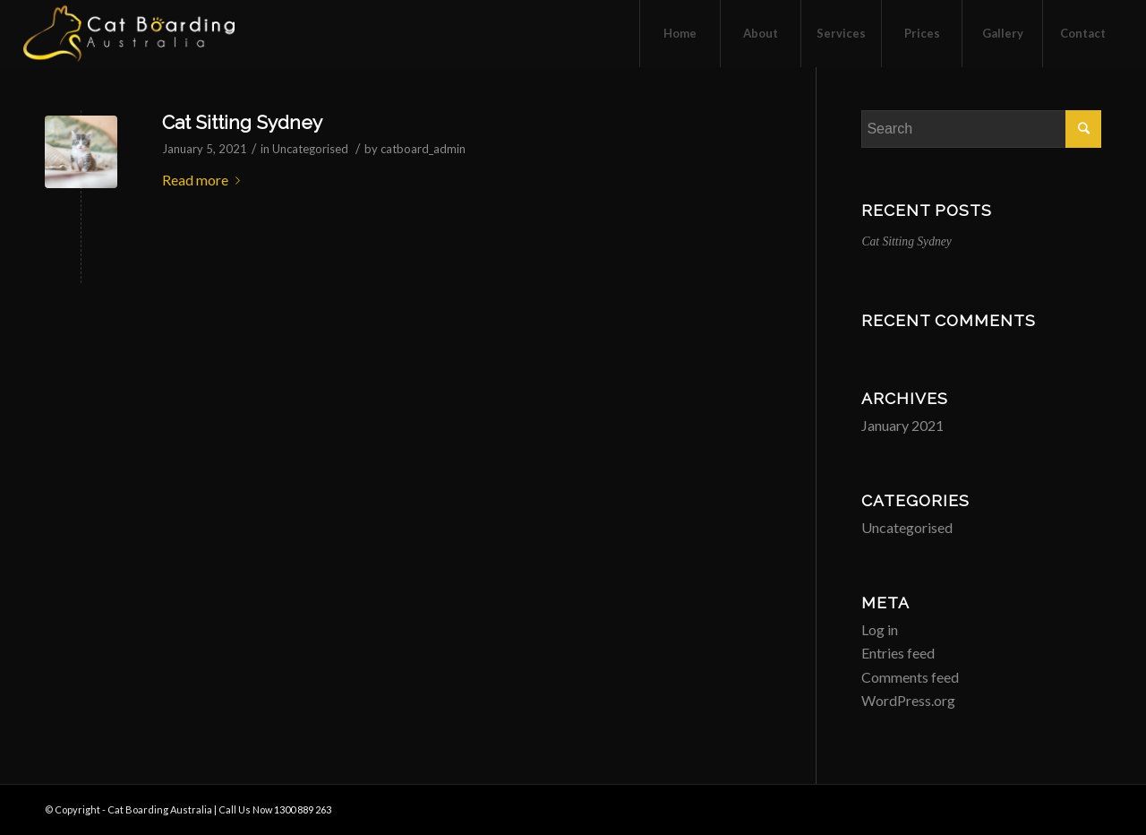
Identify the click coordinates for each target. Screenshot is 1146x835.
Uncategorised (310, 149)
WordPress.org (908, 700)
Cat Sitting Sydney (242, 122)
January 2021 (902, 425)
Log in (879, 629)
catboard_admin (423, 149)
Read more (204, 179)
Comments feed (910, 676)
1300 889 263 (302, 809)
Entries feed (898, 652)
